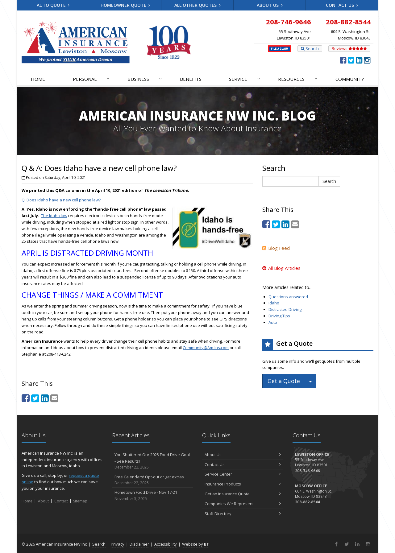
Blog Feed (276, 248)
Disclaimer (139, 544)
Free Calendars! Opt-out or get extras (152, 480)
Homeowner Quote (125, 5)
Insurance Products (243, 484)
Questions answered (288, 296)
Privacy (117, 544)
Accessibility (165, 544)
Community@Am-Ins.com (206, 347)
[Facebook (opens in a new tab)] (343, 60)
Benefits (191, 79)
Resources (298, 79)
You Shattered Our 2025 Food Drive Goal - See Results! (152, 461)
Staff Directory (243, 513)
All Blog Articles (281, 268)
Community (349, 79)
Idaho (273, 303)
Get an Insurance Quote (243, 494)
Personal (91, 79)
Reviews (349, 48)
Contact (61, 501)
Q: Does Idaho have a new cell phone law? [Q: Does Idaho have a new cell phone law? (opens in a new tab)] (61, 200)
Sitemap (80, 501)
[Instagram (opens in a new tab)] (367, 60)
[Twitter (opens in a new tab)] (351, 60)
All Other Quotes (197, 5)
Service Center (243, 474)
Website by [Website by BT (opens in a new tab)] (195, 544)
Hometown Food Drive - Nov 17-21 (152, 495)
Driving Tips (279, 316)
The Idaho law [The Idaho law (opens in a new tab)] (54, 215)
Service (244, 79)
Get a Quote (284, 381)
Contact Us (342, 5)
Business (144, 79)
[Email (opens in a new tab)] (54, 398)
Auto (272, 322)
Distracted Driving (284, 309)
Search (310, 48)
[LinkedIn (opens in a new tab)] (359, 60)
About (43, 501)
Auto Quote (53, 5)
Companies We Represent (243, 503)
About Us (270, 5)
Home (38, 79)
